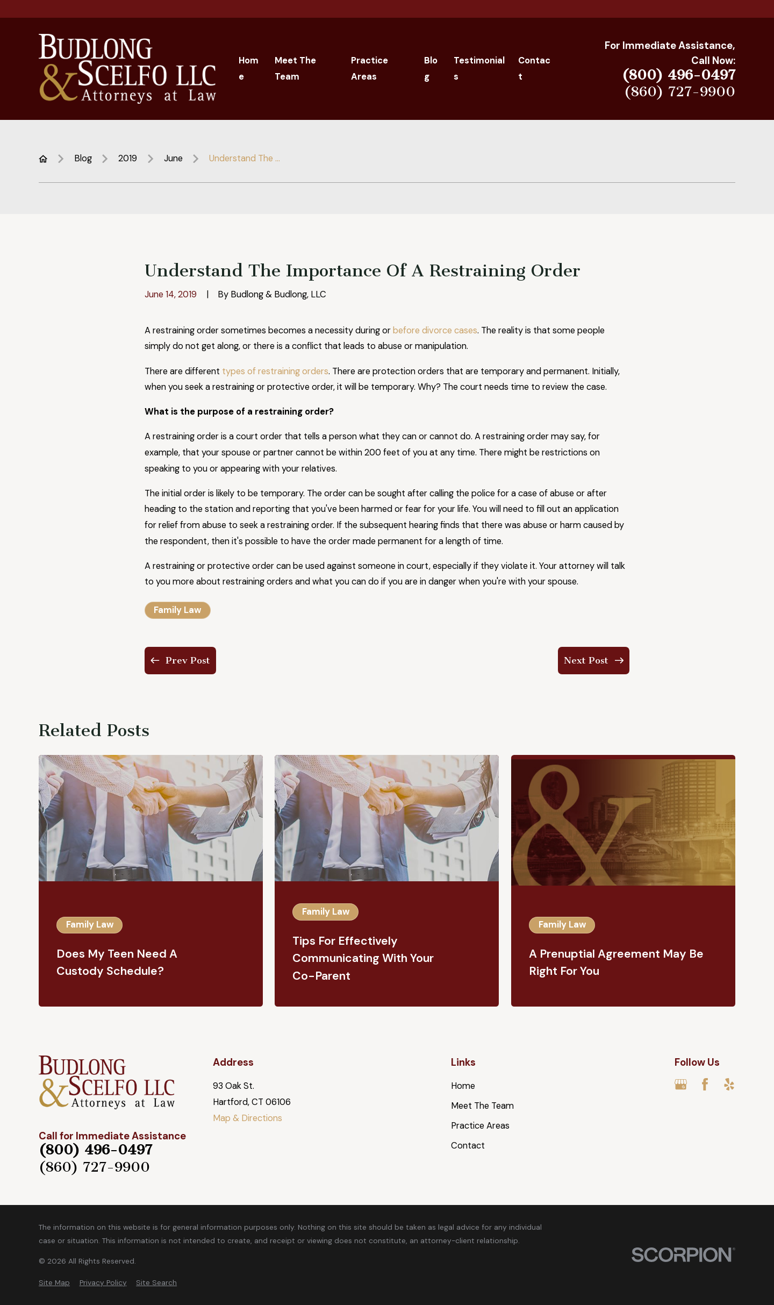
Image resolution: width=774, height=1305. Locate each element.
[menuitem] (54, 1282)
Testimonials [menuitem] (479, 68)
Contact (468, 1145)
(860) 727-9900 (679, 91)
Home (463, 1086)
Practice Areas (480, 1125)
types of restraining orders (275, 371)
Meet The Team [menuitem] (295, 68)
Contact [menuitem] (534, 68)
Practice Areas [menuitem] (369, 68)
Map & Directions (247, 1118)
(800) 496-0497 (678, 75)
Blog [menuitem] (431, 68)
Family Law (177, 610)
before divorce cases (435, 330)
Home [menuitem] (249, 68)
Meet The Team (482, 1105)
